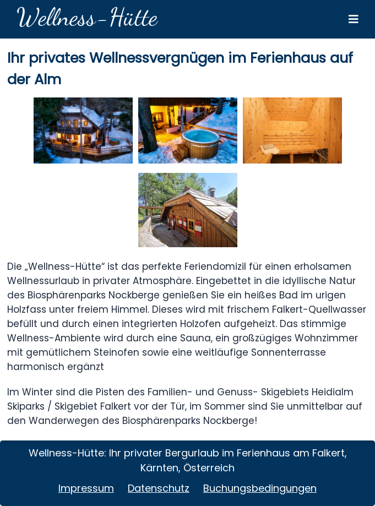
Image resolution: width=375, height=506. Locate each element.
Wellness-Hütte (87, 17)
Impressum (86, 488)
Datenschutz (158, 488)
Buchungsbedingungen (260, 488)
